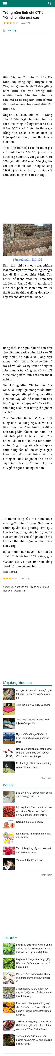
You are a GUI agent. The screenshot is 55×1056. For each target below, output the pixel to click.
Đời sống (12, 30)
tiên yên (7, 590)
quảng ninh (20, 590)
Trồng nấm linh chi (39, 586)
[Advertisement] (27, 54)
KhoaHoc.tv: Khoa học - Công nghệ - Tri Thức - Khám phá (27, 4)
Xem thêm (46, 778)
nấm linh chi (21, 586)
